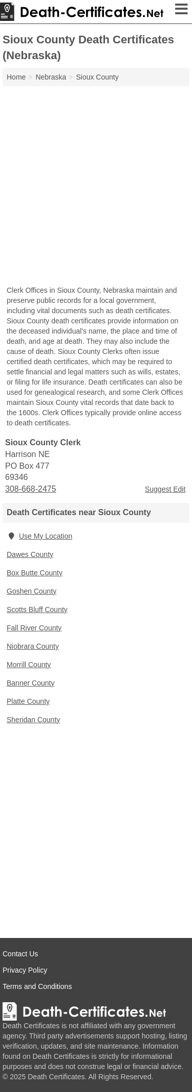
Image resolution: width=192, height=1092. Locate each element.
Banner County (30, 683)
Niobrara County (33, 646)
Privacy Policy (25, 970)
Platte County (28, 701)
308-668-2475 (30, 489)
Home (16, 77)
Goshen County (31, 591)
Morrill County (29, 665)
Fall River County (34, 628)
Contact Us (20, 954)
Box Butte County (34, 573)
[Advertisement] (96, 187)
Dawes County (30, 554)
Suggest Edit (165, 489)
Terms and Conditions (37, 986)
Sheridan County (33, 720)
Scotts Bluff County (37, 609)
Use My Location (39, 536)
